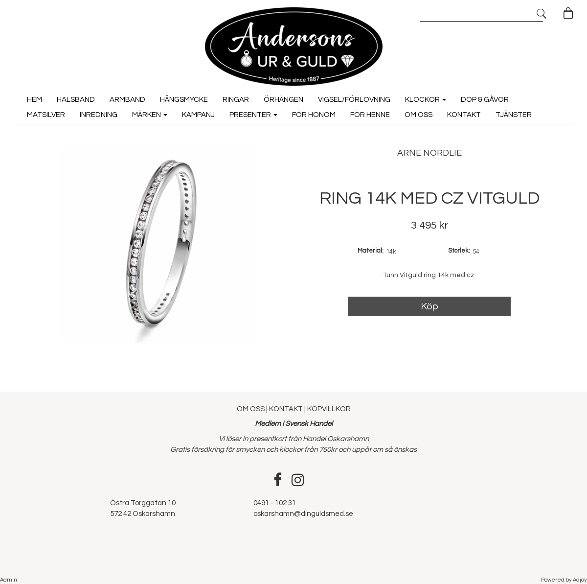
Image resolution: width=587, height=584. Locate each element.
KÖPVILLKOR (329, 409)
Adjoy (580, 580)
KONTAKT (286, 409)
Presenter (253, 114)
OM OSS (251, 409)
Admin (8, 580)
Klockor (425, 99)
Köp (429, 306)
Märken (149, 114)
